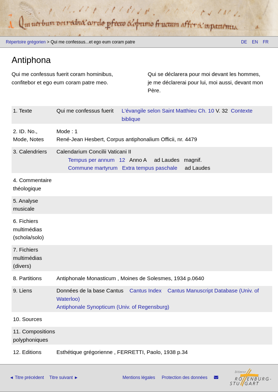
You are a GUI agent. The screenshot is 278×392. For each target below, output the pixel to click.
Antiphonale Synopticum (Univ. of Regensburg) (112, 307)
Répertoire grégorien (26, 42)
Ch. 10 (205, 111)
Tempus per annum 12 (96, 160)
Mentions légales (138, 377)
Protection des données (184, 377)
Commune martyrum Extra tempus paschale (122, 168)
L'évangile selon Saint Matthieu (159, 111)
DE (244, 42)
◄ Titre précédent (26, 377)
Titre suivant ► (63, 377)
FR (266, 42)
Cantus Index (145, 290)
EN (255, 42)
